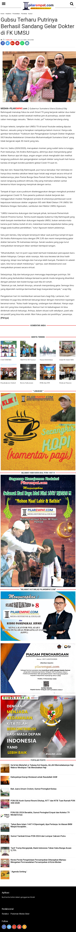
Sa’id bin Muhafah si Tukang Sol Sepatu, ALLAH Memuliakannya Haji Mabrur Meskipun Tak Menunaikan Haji (42, 766)
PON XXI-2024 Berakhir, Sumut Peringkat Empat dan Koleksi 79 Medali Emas (40, 813)
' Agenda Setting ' (19, 871)
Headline (8, 13)
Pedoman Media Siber (19, 914)
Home (2, 13)
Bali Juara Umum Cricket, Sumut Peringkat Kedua (33, 789)
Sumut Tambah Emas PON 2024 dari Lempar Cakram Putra (38, 836)
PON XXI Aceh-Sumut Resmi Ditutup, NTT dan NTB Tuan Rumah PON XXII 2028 (43, 801)
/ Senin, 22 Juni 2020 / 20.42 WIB (23, 40)
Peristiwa (24, 13)
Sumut (30, 13)
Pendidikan (16, 13)
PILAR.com (18, 108)
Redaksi (5, 914)
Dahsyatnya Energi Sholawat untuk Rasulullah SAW (34, 777)
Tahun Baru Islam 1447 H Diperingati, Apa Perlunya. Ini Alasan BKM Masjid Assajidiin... (41, 825)
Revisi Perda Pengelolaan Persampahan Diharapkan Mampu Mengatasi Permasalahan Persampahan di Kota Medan (38, 861)
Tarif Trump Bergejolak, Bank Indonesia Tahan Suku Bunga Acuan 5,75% (41, 849)
